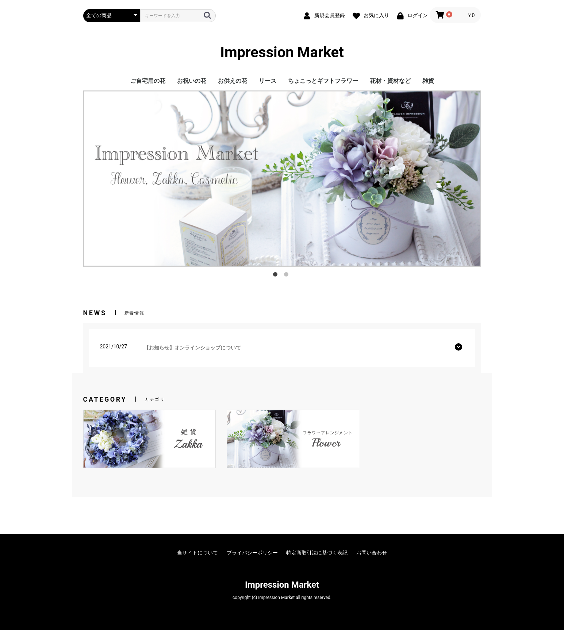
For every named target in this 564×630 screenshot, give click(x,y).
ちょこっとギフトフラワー (323, 80)
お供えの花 (232, 80)
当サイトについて (197, 553)
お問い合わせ (371, 553)
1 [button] (276, 275)
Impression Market (282, 53)
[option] (282, 178)
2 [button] (287, 275)
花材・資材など (390, 80)
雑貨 (428, 80)
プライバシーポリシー (252, 553)
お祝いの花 (191, 80)
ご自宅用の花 (147, 80)
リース (267, 80)
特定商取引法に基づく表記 (317, 553)
